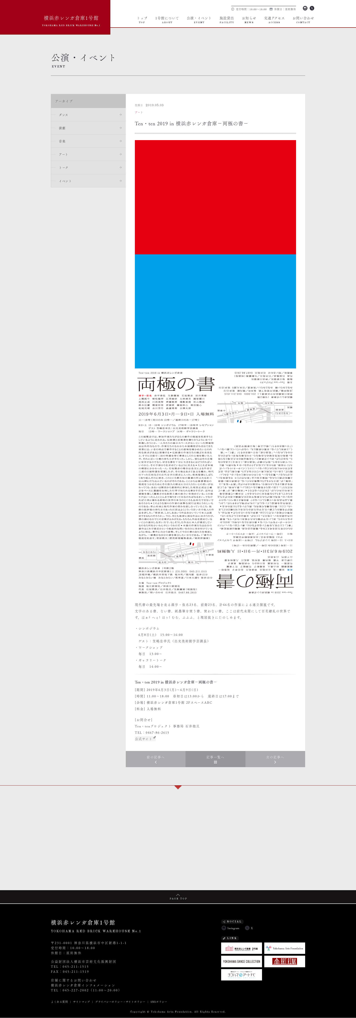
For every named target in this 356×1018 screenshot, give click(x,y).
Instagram (305, 8)
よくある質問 (59, 1002)
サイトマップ (81, 1002)
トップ (142, 19)
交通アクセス (274, 19)
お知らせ (249, 19)
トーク (64, 168)
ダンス (64, 114)
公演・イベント (199, 19)
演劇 (62, 128)
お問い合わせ (303, 19)
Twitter (312, 8)
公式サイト (144, 738)
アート (64, 154)
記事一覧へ (215, 757)
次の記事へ (275, 757)
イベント (65, 181)
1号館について (167, 19)
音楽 (62, 141)
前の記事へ (156, 757)
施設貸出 (227, 19)
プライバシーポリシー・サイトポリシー (120, 1002)
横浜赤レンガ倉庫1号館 (71, 20)
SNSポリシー (159, 1002)
